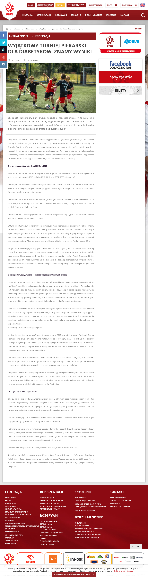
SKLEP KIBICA (130, 5)
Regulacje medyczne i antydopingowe (22, 526)
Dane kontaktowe (118, 498)
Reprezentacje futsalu (50, 509)
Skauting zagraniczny (85, 511)
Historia (9, 500)
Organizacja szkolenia (85, 500)
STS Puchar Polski (48, 530)
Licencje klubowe (47, 544)
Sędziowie (9, 520)
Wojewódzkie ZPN (12, 517)
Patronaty (9, 538)
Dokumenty (10, 529)
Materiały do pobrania (120, 506)
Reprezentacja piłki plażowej (53, 506)
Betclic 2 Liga (46, 527)
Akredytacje (115, 503)
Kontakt (124, 15)
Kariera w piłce (12, 531)
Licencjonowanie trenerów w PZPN (90, 507)
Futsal (43, 538)
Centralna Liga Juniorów (51, 532)
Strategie (111, 15)
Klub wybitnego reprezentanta (19, 515)
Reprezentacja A (47, 498)
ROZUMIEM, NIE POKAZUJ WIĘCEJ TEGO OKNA (75, 574)
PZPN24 (60, 5)
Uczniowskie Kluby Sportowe (88, 534)
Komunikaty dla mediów (120, 500)
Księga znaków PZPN (14, 535)
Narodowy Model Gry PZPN (76, 5)
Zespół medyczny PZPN (15, 523)
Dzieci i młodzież (93, 15)
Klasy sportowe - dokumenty (88, 537)
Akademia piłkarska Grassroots (89, 529)
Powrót (137, 29)
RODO (30, 5)
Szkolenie (76, 15)
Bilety (112, 5)
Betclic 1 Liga (46, 524)
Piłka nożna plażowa (49, 541)
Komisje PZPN (10, 506)
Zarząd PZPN (10, 503)
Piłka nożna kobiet (48, 535)
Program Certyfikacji (84, 531)
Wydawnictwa (11, 541)
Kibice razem (10, 543)
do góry (136, 546)
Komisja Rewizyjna (13, 509)
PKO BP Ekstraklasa (48, 521)
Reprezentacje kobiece (49, 503)
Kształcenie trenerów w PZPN (88, 504)
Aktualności (29, 29)
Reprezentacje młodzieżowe (52, 500)
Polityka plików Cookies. (123, 571)
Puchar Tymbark (82, 526)
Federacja (27, 15)
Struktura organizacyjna (16, 512)
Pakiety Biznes (95, 5)
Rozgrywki (61, 15)
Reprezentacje (44, 15)
